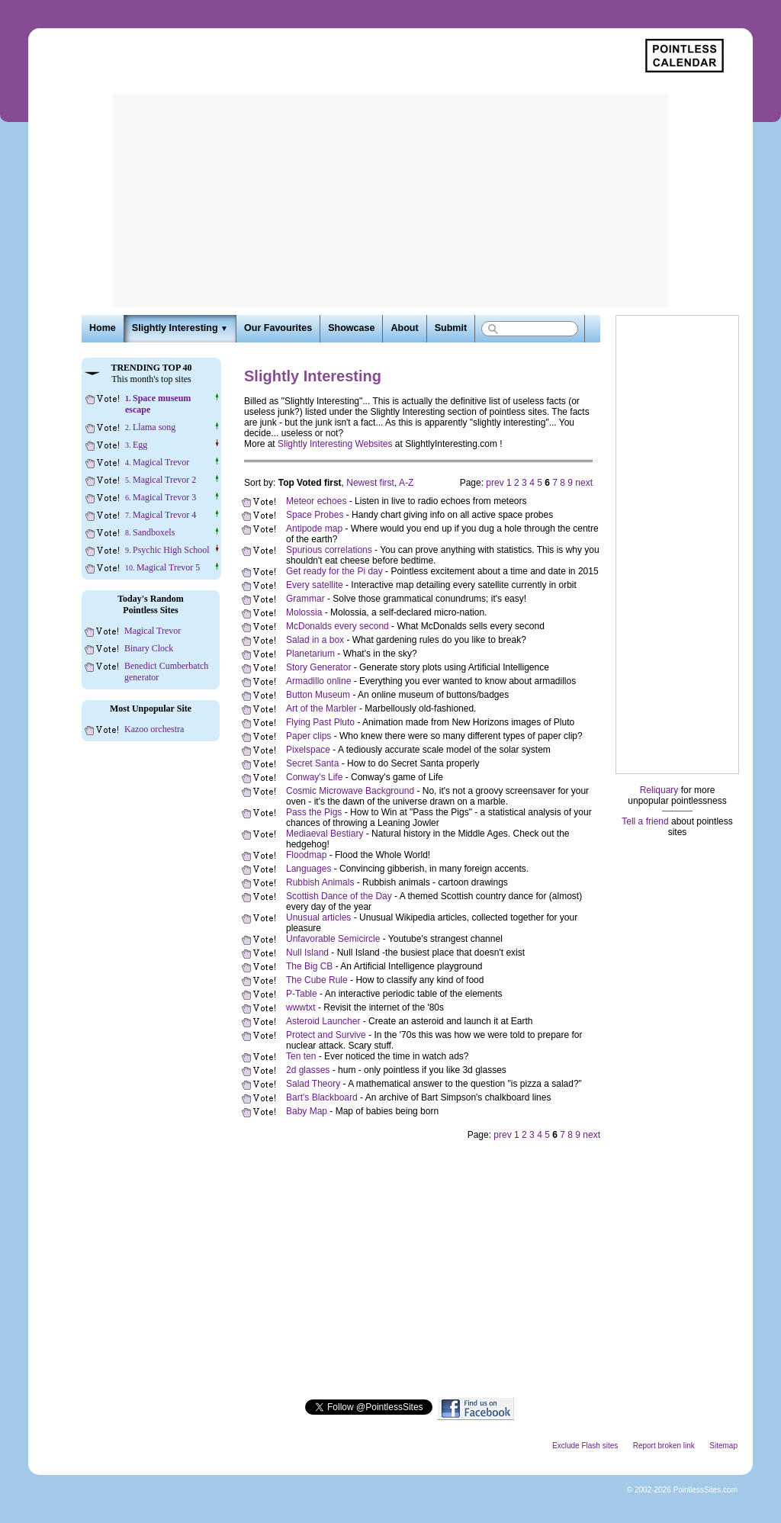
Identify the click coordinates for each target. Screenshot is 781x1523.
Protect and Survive (326, 1035)
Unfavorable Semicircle (333, 938)
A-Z (406, 482)
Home (102, 328)
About (404, 328)
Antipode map (314, 528)
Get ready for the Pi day (334, 571)
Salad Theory (313, 1083)
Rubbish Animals (320, 882)
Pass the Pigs (314, 812)
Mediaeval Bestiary (324, 833)
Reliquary (659, 790)
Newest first (370, 482)
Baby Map (306, 1111)
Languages (308, 868)
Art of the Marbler (321, 708)
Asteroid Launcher (323, 1021)
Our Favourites (278, 328)
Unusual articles (318, 917)
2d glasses (307, 1070)
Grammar (305, 598)
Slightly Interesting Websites (335, 444)
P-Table (301, 993)
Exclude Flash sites (585, 1445)
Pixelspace (308, 749)
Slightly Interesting (180, 328)
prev (494, 482)
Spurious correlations (329, 550)
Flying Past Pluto (320, 722)
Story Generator (318, 667)
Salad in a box (315, 640)
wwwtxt (301, 1007)
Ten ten (301, 1056)
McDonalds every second (337, 626)
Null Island (307, 952)
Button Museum (318, 694)
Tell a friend (645, 821)
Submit (451, 328)
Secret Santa (312, 763)
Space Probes (314, 514)
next (584, 482)
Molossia (304, 612)
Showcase (351, 328)
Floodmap (306, 855)
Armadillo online (318, 681)
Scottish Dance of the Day (339, 896)
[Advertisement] (390, 200)
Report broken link (664, 1445)
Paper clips (308, 736)
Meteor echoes (316, 501)
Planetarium (310, 653)
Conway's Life (314, 777)
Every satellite (314, 585)
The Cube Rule (317, 980)
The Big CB (309, 966)
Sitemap (723, 1445)
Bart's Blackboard (322, 1097)
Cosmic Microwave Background (350, 791)
